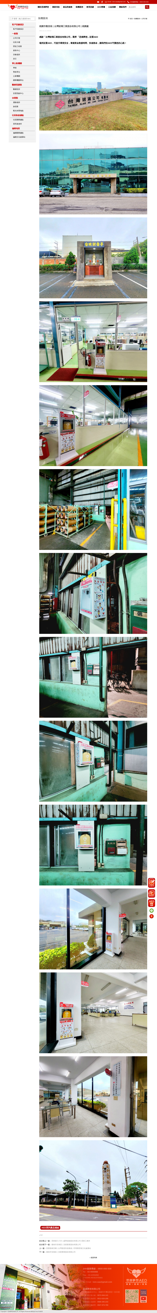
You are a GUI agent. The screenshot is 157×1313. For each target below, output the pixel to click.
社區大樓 (16, 42)
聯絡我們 (122, 7)
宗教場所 (16, 55)
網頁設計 (33, 1311)
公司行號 (16, 38)
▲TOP (41, 1235)
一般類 (15, 34)
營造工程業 (17, 46)
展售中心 (16, 50)
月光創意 (40, 1311)
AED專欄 (101, 7)
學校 (15, 68)
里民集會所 (17, 124)
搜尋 (12, 18)
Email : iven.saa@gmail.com (116, 2)
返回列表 (94, 1257)
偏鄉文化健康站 (19, 137)
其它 (15, 59)
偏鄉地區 (16, 128)
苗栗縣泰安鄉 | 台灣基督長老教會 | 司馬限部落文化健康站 (68, 1248)
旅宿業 (15, 106)
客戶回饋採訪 (18, 25)
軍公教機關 (17, 63)
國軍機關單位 (18, 80)
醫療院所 (16, 89)
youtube (98, 2)
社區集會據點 (18, 115)
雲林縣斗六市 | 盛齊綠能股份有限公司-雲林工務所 (70, 1241)
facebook (102, 2)
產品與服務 (67, 7)
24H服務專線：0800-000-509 (139, 2)
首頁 (131, 18)
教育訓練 (90, 7)
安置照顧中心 (18, 93)
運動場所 (16, 102)
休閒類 (15, 98)
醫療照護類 (17, 85)
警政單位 (16, 72)
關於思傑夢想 (43, 7)
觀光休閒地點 (18, 111)
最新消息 (56, 7)
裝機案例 (79, 7)
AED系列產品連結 (50, 1227)
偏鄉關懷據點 (18, 133)
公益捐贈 (112, 7)
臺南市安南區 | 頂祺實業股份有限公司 (66, 1244)
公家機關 (16, 76)
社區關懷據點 (18, 120)
